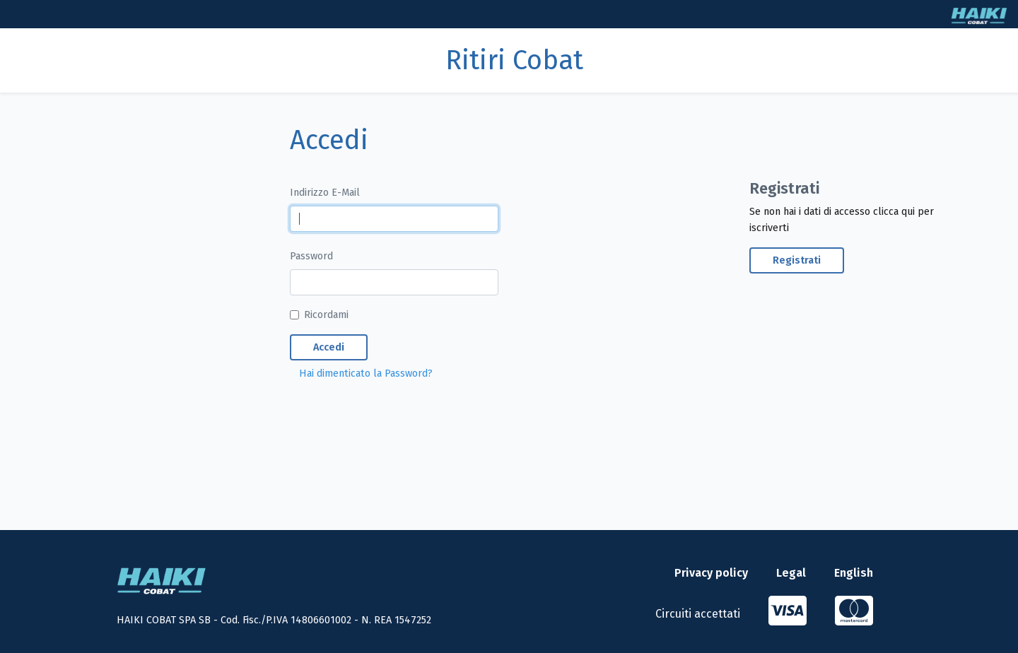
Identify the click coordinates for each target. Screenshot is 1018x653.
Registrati (797, 260)
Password (311, 256)
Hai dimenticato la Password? (366, 373)
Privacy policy (711, 573)
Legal (791, 573)
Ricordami (326, 315)
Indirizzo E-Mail (325, 193)
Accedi (328, 347)
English (853, 573)
